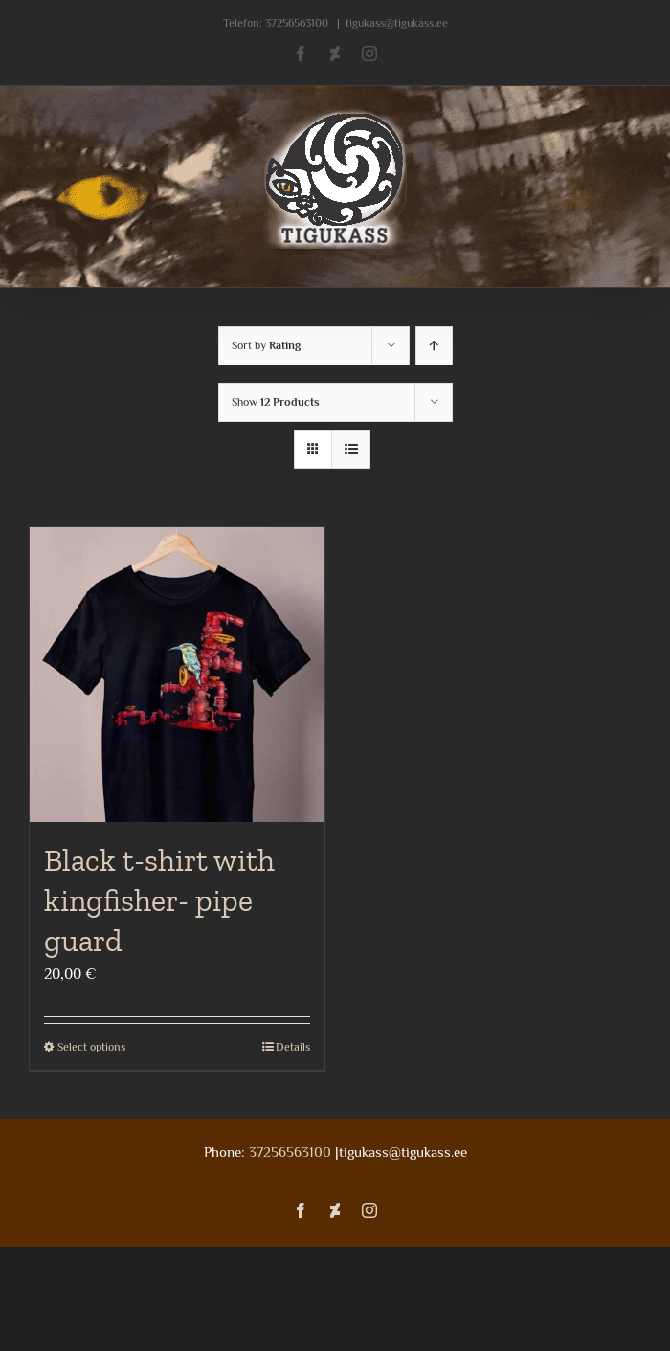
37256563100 (296, 23)
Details (293, 1046)
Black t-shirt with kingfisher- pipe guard (159, 900)
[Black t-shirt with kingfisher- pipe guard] (177, 674)
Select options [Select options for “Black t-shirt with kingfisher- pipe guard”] (91, 1046)
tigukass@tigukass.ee (397, 23)
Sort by (266, 345)
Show (276, 402)
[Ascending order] (434, 345)
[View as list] (350, 449)
